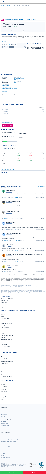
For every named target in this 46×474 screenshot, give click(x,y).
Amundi (2, 312)
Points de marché (4, 302)
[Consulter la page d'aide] (40, 2)
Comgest (3, 332)
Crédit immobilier (4, 391)
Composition (22, 19)
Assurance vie (3, 389)
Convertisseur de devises (6, 368)
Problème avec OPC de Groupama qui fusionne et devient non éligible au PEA (25, 254)
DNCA (2, 321)
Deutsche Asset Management (6, 339)
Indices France (4, 304)
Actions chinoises (11, 190)
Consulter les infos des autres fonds (8, 169)
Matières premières (4, 307)
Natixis (15, 82)
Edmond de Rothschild (5, 341)
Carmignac (3, 314)
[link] (3, 412)
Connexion (43, 1)
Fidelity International (5, 327)
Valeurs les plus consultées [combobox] (8, 176)
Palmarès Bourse (4, 363)
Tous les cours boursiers (5, 356)
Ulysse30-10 (6, 218)
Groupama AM (4, 344)
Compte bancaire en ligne (6, 384)
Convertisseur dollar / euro (6, 369)
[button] (1, 2)
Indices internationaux (5, 305)
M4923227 (5, 197)
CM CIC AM (3, 329)
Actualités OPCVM (4, 300)
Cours (2, 19)
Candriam (3, 325)
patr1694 (5, 229)
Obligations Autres (5, 85)
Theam (2, 316)
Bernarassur (6, 240)
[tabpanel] (23, 159)
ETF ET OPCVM (9, 203)
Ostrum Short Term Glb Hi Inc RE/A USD (13, 24)
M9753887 (5, 271)
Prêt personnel (4, 393)
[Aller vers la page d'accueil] (3, 1)
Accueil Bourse (4, 354)
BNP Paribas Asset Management (7, 335)
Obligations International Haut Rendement (9, 88)
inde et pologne (9, 244)
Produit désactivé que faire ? (12, 265)
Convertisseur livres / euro (6, 374)
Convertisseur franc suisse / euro (7, 376)
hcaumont (5, 261)
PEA (2, 399)
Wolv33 (5, 207)
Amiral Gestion (4, 333)
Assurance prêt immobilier (6, 396)
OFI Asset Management (5, 342)
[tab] (5, 149)
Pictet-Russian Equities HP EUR (13, 233)
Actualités (29, 19)
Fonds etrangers (5, 91)
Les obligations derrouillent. (13, 201)
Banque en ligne (4, 382)
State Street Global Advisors (6, 323)
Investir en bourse (4, 397)
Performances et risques (12, 19)
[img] (13, 136)
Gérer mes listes (5, 181)
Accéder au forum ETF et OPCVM (7, 298)
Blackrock (3, 337)
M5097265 (5, 250)
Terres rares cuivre (10, 222)
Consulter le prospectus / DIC (7, 122)
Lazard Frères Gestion (5, 346)
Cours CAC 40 (4, 358)
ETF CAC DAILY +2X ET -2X (12, 211)
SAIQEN (16, 197)
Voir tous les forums (41, 186)
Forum (34, 19)
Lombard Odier (4, 320)
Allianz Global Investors (5, 318)
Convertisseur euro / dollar (6, 371)
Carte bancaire (4, 386)
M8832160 (17, 240)
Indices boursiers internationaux (7, 361)
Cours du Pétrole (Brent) (5, 365)
